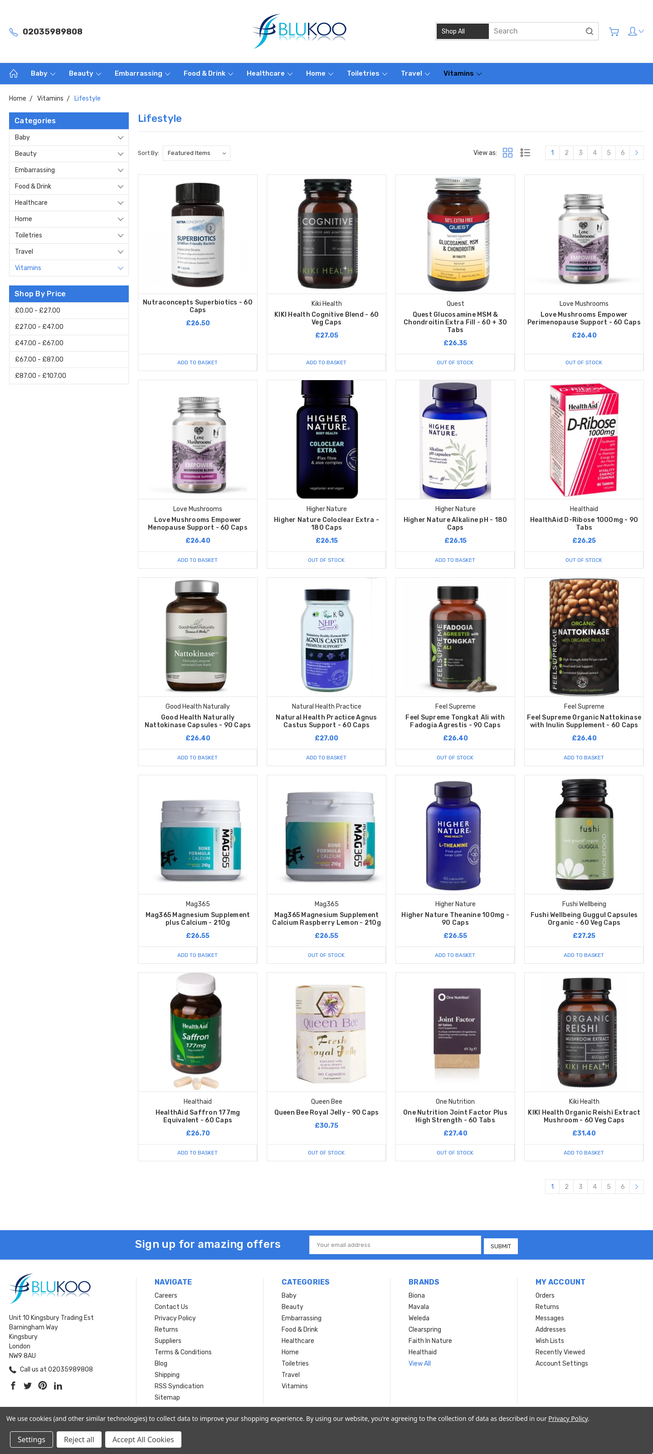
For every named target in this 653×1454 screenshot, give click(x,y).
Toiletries (367, 73)
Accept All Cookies (143, 1439)
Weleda (419, 1319)
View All (420, 1364)
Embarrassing (142, 73)
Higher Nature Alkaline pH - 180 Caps (455, 524)
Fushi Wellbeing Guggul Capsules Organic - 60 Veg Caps (584, 920)
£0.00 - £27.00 (37, 310)
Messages (550, 1319)
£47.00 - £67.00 (39, 343)
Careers (166, 1296)
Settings (31, 1439)
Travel (415, 73)
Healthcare (269, 73)
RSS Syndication (179, 1387)
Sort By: (148, 153)
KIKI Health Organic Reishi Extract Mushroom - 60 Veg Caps (584, 1118)
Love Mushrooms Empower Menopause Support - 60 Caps (198, 524)
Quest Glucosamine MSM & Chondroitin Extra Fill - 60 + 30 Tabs (455, 322)
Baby (43, 73)
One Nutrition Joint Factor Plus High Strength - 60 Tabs (455, 1118)
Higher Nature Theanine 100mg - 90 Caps (455, 920)
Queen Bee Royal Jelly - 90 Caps (326, 1114)
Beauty (85, 73)
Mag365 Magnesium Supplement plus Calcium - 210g (198, 920)
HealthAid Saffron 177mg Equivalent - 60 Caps (198, 1118)
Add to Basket (197, 362)
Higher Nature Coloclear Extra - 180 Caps (326, 524)
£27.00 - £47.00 (39, 327)
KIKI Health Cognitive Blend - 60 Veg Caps (326, 318)
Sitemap (167, 1398)
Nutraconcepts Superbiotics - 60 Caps (198, 306)
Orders (545, 1296)
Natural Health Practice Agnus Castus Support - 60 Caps (326, 722)
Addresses (551, 1330)
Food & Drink (208, 73)
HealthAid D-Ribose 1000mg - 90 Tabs (584, 524)
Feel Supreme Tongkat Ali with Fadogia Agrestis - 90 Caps (455, 722)
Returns (166, 1330)
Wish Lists (550, 1341)
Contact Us (171, 1307)
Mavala (419, 1307)
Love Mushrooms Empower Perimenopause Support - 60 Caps (584, 318)
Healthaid (423, 1353)
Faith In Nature (430, 1341)
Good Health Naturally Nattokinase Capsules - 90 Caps (198, 722)
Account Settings (562, 1364)
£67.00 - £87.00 (39, 359)
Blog (161, 1364)
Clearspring (425, 1330)
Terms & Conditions (183, 1353)
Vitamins (462, 73)
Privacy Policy (175, 1319)
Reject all (79, 1439)
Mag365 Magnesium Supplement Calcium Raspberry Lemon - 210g (326, 920)
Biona (417, 1296)
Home (319, 73)
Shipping (167, 1375)
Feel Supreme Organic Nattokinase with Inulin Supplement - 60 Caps (584, 722)
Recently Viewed (560, 1353)
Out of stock (455, 362)
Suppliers (168, 1341)
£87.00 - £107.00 (40, 376)
